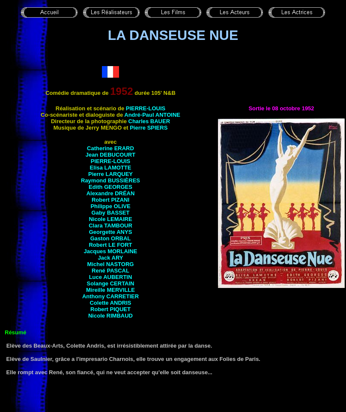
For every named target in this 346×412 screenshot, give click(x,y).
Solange (110, 283)
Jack (110, 257)
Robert (110, 200)
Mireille (110, 290)
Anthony (110, 296)
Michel (110, 264)
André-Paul (152, 115)
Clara (110, 225)
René (110, 270)
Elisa (110, 167)
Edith (110, 187)
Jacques (110, 251)
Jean (110, 154)
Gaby (111, 212)
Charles (149, 121)
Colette (110, 303)
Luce (110, 277)
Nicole (110, 219)
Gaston (110, 238)
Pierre (148, 127)
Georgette (110, 232)
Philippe (110, 206)
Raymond (110, 180)
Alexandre (110, 193)
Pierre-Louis (145, 108)
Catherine (110, 148)
